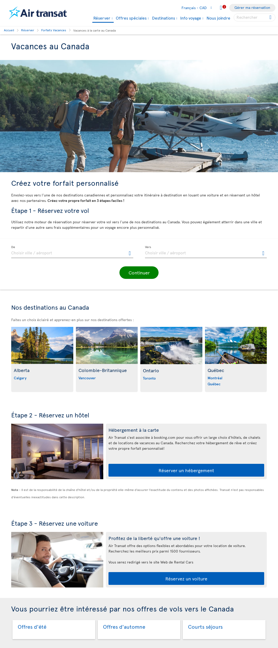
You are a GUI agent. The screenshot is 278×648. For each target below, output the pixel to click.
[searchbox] (254, 17)
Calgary (20, 377)
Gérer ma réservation (252, 7)
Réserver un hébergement (186, 470)
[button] (139, 272)
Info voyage (190, 18)
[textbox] (72, 252)
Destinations (163, 18)
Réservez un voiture (186, 578)
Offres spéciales (131, 18)
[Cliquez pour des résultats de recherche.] (270, 17)
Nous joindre (218, 18)
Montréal (215, 377)
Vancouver (87, 377)
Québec (214, 383)
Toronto (149, 378)
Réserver (101, 18)
